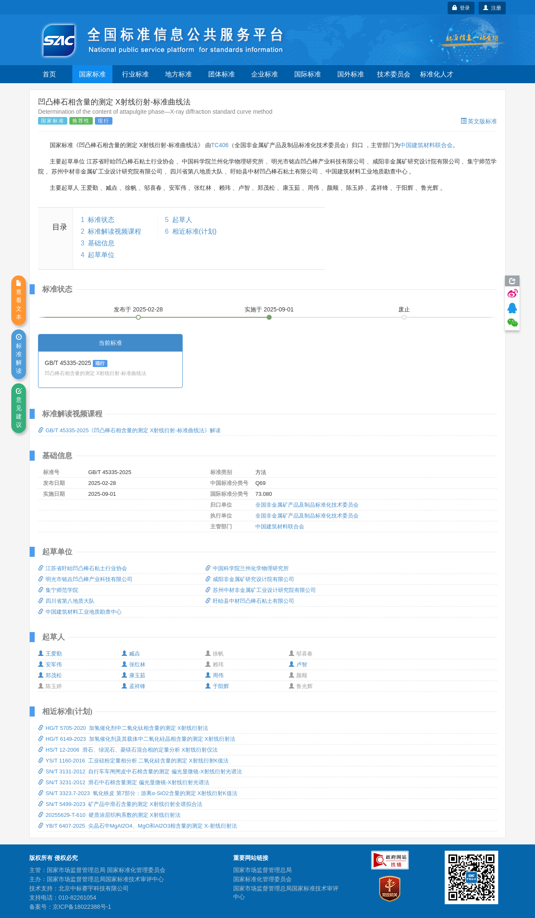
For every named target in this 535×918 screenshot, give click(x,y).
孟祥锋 (133, 686)
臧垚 (131, 653)
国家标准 (92, 74)
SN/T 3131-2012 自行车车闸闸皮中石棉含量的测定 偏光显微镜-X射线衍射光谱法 (140, 771)
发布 (138, 309)
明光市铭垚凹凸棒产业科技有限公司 (85, 579)
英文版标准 (479, 121)
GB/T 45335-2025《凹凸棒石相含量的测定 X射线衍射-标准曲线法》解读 (129, 430)
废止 (404, 309)
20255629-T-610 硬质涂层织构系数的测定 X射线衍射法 (109, 815)
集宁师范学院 (58, 590)
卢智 (298, 664)
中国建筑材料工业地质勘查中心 (80, 612)
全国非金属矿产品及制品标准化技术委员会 (307, 505)
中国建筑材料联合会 (426, 145)
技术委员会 (393, 74)
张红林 (133, 664)
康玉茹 (133, 675)
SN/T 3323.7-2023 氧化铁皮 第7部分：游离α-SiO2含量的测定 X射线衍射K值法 (137, 793)
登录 (461, 8)
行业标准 (135, 74)
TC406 (220, 145)
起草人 (182, 219)
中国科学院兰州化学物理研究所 (247, 568)
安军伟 (50, 664)
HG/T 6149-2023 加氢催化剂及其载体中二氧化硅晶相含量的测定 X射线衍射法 (136, 739)
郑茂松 (50, 675)
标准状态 (101, 219)
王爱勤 (50, 653)
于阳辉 (217, 686)
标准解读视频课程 (114, 231)
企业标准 (264, 74)
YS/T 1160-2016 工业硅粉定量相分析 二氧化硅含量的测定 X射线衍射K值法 (133, 760)
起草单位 (101, 254)
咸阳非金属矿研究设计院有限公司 (249, 579)
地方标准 (178, 74)
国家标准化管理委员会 (262, 879)
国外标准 (350, 74)
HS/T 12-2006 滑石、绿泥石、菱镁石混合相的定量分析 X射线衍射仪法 (128, 750)
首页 (49, 74)
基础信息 (101, 243)
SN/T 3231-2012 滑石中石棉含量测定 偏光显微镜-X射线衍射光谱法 (123, 782)
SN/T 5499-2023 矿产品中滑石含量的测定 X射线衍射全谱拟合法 (120, 804)
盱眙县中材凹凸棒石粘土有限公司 (249, 601)
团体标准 (221, 74)
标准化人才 (436, 74)
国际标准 (307, 74)
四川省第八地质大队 (66, 601)
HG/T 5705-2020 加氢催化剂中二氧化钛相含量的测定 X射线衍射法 (123, 728)
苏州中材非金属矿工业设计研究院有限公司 (260, 590)
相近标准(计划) (194, 231)
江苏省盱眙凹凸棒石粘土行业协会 (82, 568)
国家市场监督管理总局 (262, 870)
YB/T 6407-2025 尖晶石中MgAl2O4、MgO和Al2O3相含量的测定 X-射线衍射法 (137, 826)
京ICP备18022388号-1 (82, 906)
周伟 (214, 675)
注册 (492, 8)
